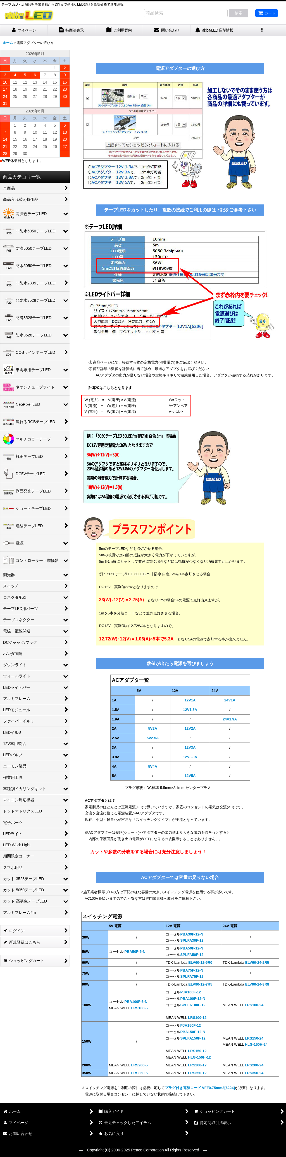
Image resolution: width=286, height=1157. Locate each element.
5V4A (152, 766)
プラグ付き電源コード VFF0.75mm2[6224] (200, 1088)
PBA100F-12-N (192, 998)
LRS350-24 (254, 1073)
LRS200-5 (139, 1065)
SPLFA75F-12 (191, 976)
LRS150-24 (254, 1038)
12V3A (190, 747)
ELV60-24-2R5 (257, 962)
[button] (262, 30)
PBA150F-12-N (192, 1032)
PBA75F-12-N (191, 970)
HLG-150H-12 (199, 1057)
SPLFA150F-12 (192, 1038)
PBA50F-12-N (191, 948)
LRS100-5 (139, 1008)
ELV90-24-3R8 (257, 984)
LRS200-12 (197, 1065)
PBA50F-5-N (134, 951)
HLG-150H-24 (256, 1044)
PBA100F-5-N (135, 1002)
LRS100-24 (254, 1005)
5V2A (152, 728)
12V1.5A (190, 710)
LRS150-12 (197, 1051)
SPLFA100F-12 (192, 1005)
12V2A (190, 728)
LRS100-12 (197, 1017)
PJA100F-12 (190, 992)
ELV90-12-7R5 (200, 984)
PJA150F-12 (190, 1025)
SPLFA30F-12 (191, 940)
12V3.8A (190, 757)
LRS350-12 (197, 1073)
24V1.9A (230, 719)
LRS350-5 (139, 1073)
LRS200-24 (254, 1065)
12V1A (190, 700)
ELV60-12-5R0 (200, 962)
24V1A (229, 700)
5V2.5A (153, 738)
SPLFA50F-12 (191, 955)
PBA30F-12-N (191, 934)
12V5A (190, 776)
